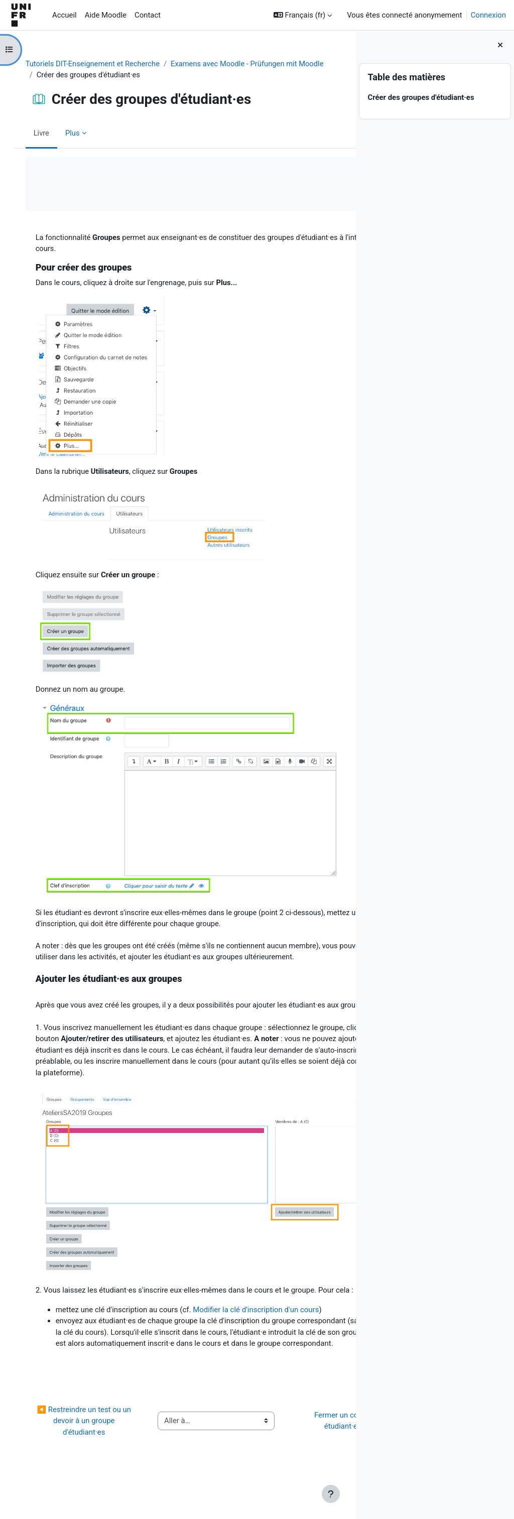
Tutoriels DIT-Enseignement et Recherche (104, 63)
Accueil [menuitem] (64, 15)
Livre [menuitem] (52, 133)
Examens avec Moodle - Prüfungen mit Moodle (124, 74)
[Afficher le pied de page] (331, 1494)
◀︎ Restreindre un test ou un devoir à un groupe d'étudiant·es (81, 1452)
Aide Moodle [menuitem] (105, 15)
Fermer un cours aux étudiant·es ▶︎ (292, 1452)
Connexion (488, 15)
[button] (302, 15)
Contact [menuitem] (148, 15)
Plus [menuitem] (83, 133)
